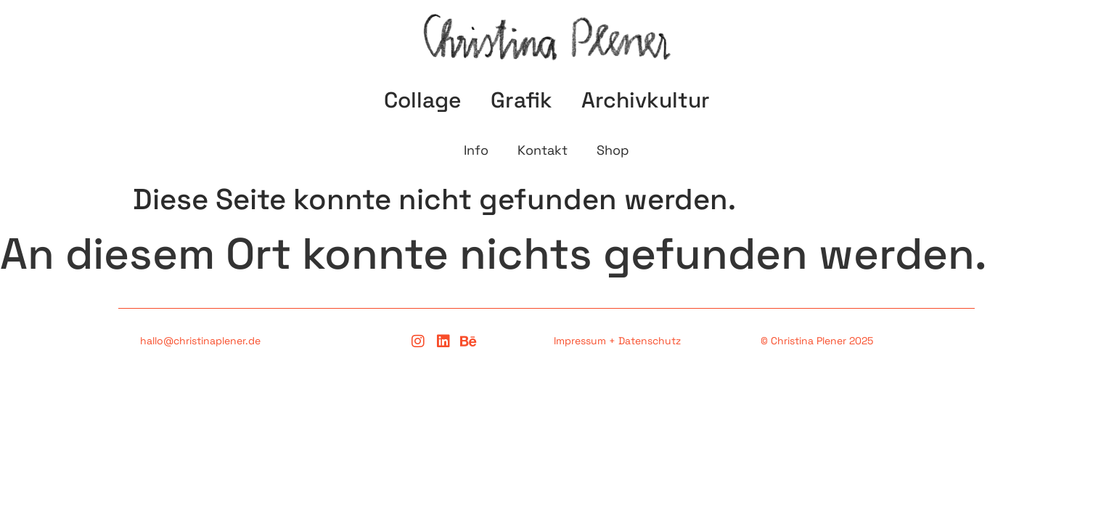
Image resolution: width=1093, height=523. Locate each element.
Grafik (521, 100)
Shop (613, 150)
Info (476, 150)
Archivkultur (645, 100)
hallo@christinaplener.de (200, 340)
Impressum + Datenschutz (617, 340)
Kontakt (542, 150)
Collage (423, 100)
